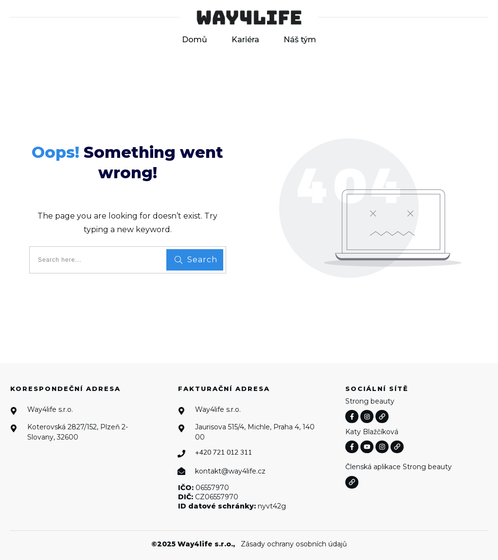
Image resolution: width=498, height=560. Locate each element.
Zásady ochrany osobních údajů (294, 544)
